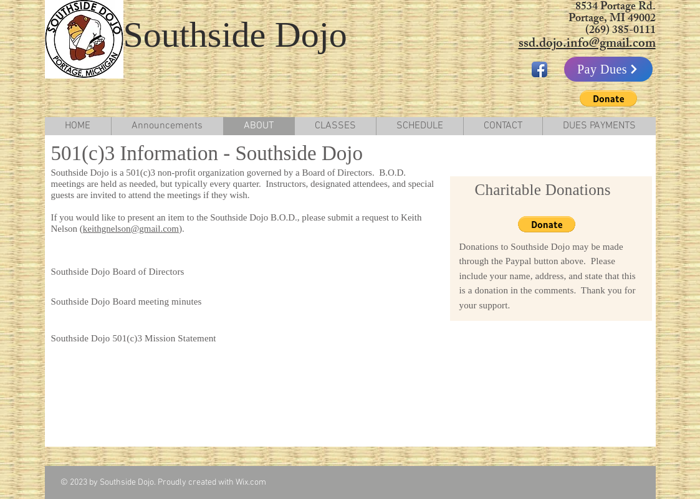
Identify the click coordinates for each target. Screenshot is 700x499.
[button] (608, 98)
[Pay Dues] (608, 69)
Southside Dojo (235, 34)
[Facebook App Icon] (539, 69)
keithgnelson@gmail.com (131, 229)
